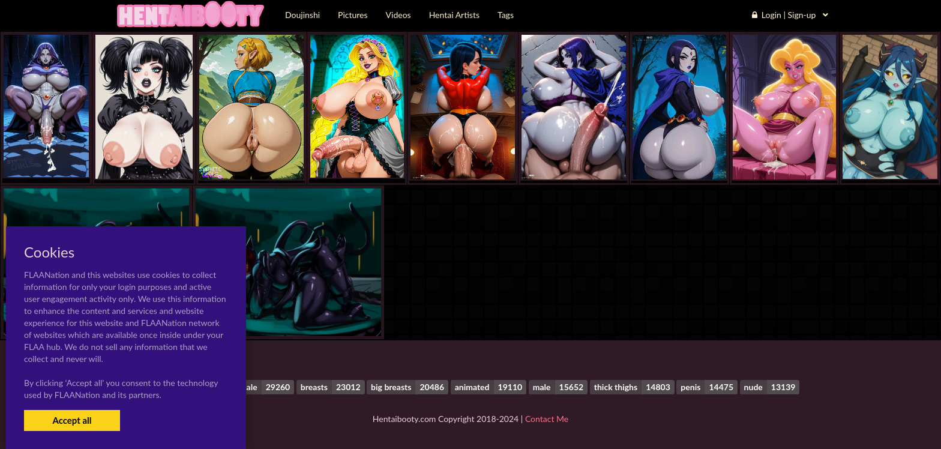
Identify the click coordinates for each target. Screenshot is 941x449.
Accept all (71, 420)
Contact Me (546, 419)
